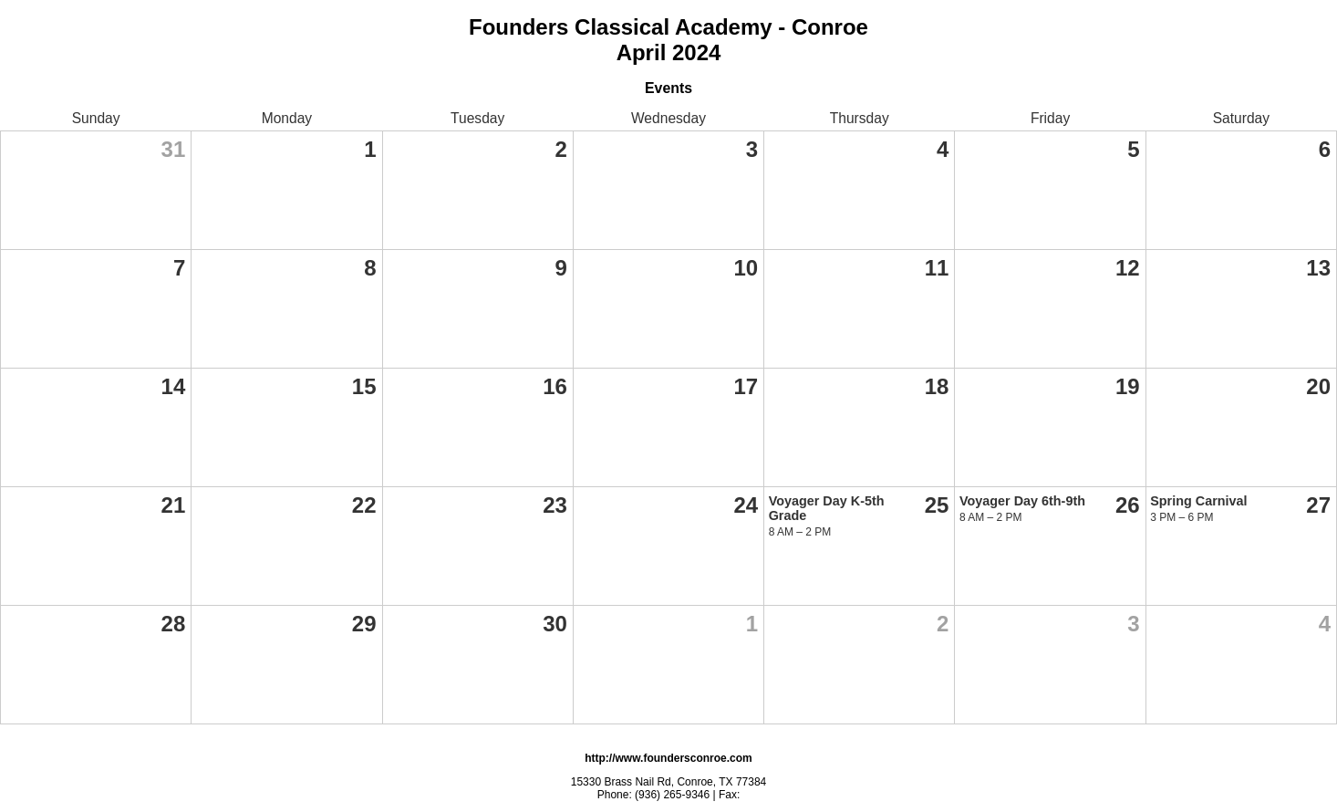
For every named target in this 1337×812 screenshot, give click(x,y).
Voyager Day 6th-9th (1022, 501)
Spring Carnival (1198, 501)
